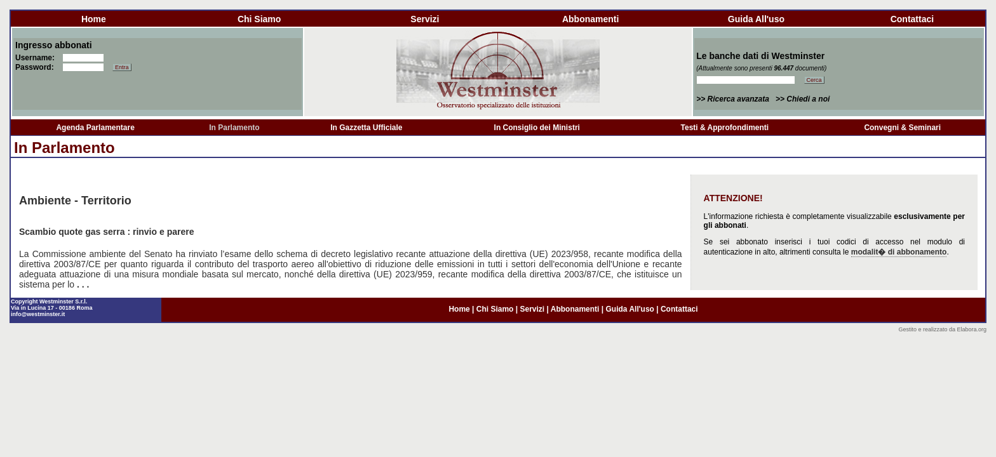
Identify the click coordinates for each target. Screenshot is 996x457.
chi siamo (259, 19)
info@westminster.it (38, 314)
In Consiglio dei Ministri (537, 127)
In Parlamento (234, 127)
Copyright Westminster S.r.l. (49, 301)
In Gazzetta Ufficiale (366, 127)
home (93, 19)
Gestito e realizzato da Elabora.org (942, 329)
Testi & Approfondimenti (725, 127)
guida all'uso (756, 19)
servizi (424, 19)
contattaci (912, 19)
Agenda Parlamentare (95, 127)
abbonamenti (590, 19)
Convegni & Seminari (902, 127)
